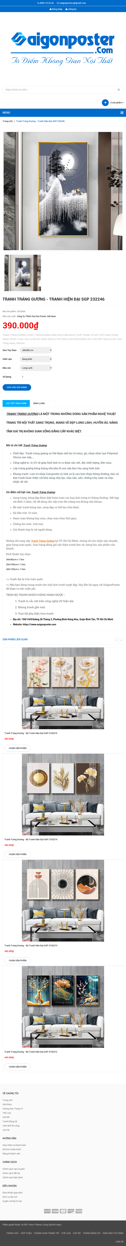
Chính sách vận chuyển (14, 1169)
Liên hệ (6, 1130)
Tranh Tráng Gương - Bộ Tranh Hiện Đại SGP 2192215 (30, 733)
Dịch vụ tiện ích (10, 1197)
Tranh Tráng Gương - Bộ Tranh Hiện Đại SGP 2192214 (30, 839)
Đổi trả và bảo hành (12, 1149)
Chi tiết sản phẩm (16, 403)
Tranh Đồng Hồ (10, 1121)
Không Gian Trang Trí (13, 1108)
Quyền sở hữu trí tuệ (12, 1201)
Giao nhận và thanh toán (14, 1145)
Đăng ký (71, 9)
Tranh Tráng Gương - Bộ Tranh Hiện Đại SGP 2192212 (30, 1052)
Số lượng (7, 376)
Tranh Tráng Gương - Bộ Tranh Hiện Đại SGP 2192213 (30, 945)
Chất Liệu (7, 359)
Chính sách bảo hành (13, 1177)
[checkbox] (66, 619)
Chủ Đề (6, 1117)
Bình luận (39, 403)
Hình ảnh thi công (11, 1125)
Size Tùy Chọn (9, 350)
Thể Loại (7, 1113)
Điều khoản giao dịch (13, 1192)
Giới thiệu (7, 1104)
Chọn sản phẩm (17, 748)
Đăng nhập (56, 9)
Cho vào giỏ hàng (17, 387)
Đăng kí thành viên (11, 1153)
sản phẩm (116, 102)
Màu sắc (7, 368)
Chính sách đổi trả (11, 1173)
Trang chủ (7, 121)
